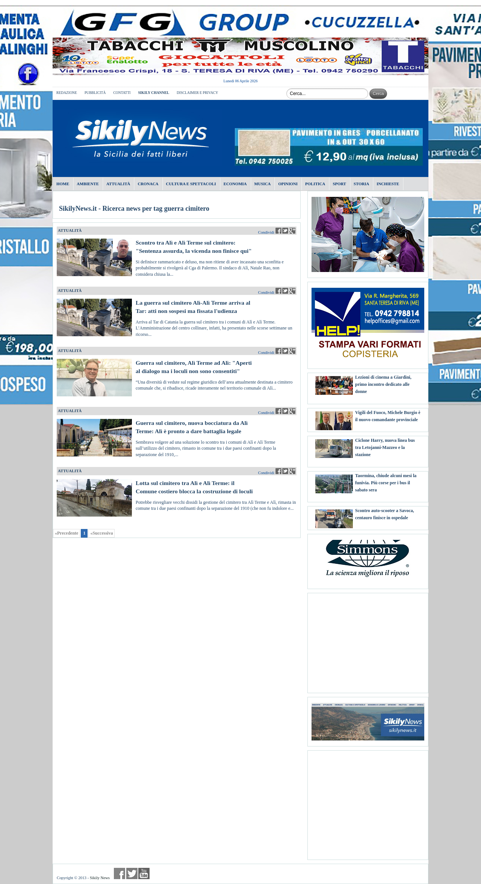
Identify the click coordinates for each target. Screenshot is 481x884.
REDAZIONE (66, 93)
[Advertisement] (368, 640)
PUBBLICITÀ (95, 93)
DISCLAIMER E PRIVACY (197, 93)
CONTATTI (121, 93)
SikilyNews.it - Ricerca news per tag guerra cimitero (134, 208)
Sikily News (100, 877)
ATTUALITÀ (70, 230)
